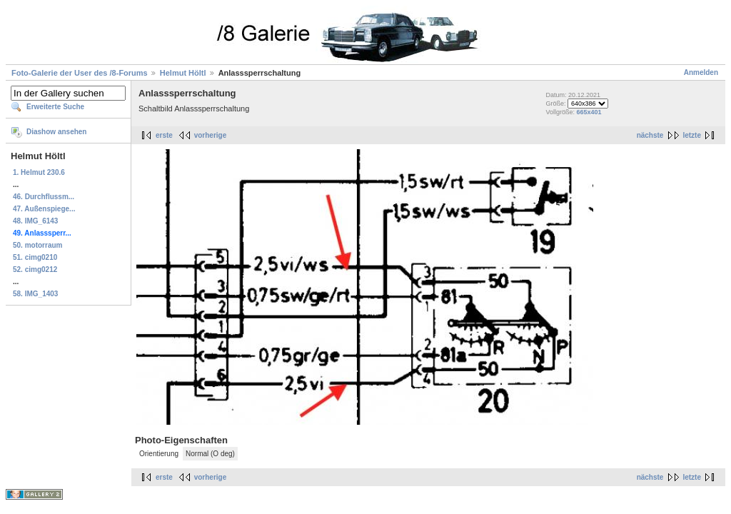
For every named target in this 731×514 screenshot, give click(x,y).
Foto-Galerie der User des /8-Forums (79, 73)
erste (164, 135)
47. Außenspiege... (44, 209)
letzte (691, 135)
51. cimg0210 (35, 257)
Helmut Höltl (183, 73)
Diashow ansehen (56, 132)
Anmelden (701, 72)
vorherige (210, 135)
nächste (650, 135)
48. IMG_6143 (35, 221)
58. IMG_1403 (35, 294)
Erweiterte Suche (55, 107)
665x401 (588, 112)
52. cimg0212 (35, 269)
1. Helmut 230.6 (39, 172)
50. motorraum (37, 245)
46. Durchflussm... (43, 197)
